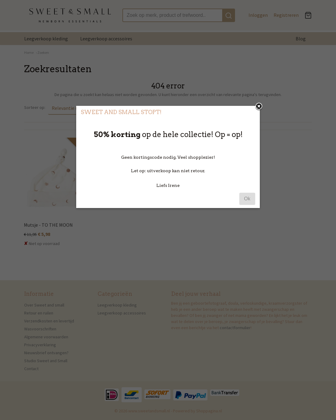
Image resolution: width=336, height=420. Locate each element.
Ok (247, 198)
